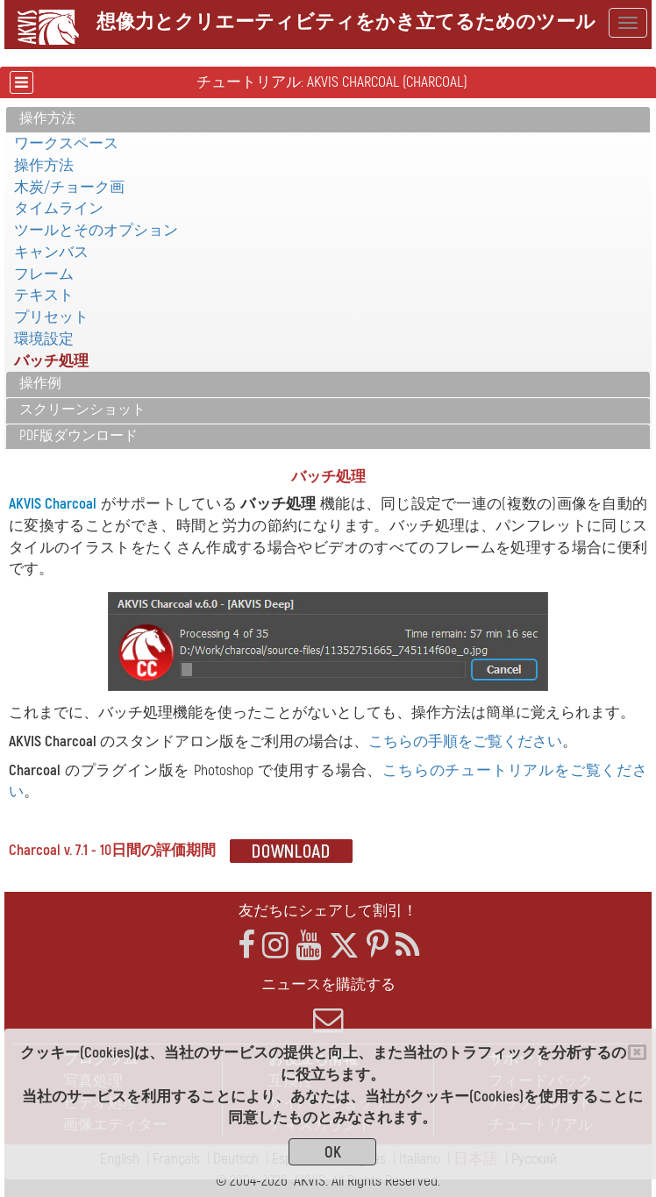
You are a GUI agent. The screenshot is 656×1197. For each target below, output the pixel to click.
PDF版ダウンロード (78, 436)
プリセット (51, 317)
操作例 (40, 383)
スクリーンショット (82, 409)
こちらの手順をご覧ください (465, 741)
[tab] (328, 119)
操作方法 (47, 118)
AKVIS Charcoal (52, 504)
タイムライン (58, 208)
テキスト (44, 295)
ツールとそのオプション (96, 230)
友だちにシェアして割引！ (328, 910)
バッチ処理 (51, 361)
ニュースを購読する (328, 1005)
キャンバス (51, 252)
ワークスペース (66, 143)
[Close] (637, 1052)
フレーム (44, 274)
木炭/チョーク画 (69, 187)
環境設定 (44, 339)
